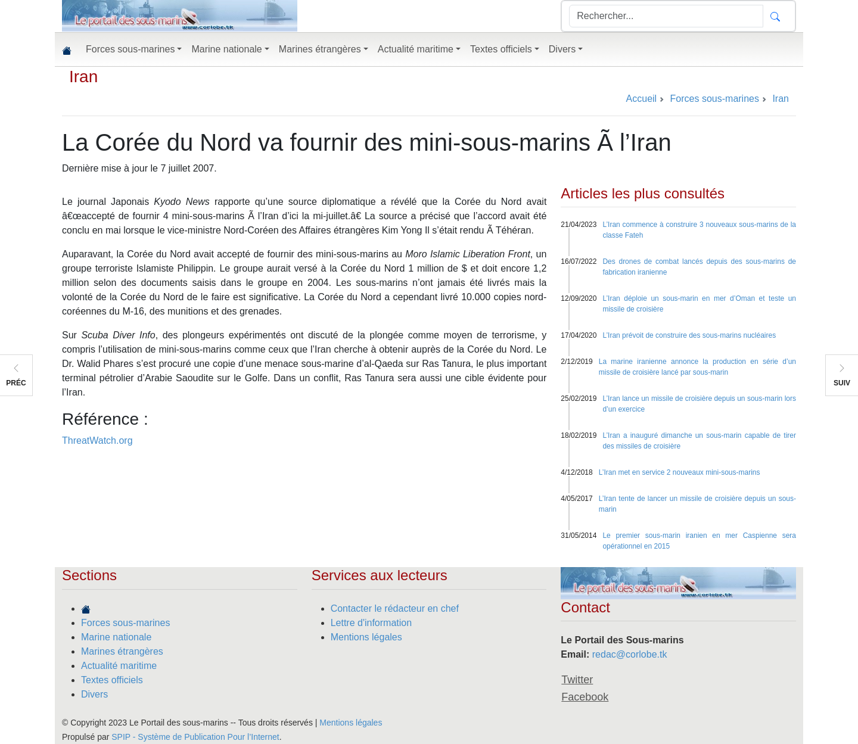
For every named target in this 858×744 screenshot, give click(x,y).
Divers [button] (562, 49)
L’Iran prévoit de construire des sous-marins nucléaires (689, 335)
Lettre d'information (371, 623)
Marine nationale (116, 637)
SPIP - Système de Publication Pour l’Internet (195, 737)
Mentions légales (366, 637)
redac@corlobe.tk (629, 654)
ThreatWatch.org (97, 440)
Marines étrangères (122, 651)
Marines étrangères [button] (320, 49)
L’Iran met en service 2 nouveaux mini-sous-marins (679, 472)
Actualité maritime (119, 666)
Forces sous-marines (125, 623)
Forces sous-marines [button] (130, 49)
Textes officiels (112, 680)
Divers (94, 694)
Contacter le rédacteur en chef (395, 608)
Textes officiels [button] (501, 49)
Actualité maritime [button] (415, 49)
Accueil (641, 99)
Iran (83, 76)
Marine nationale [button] (226, 49)
